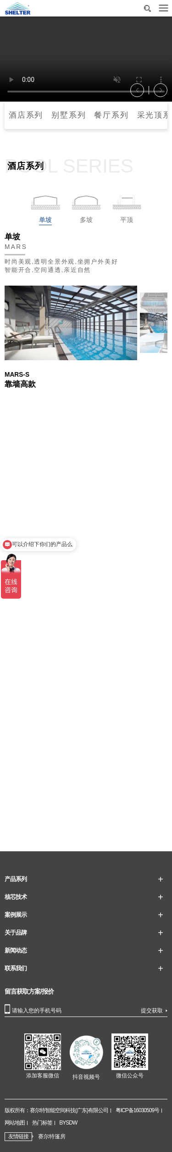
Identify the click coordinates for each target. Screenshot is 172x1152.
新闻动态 (16, 950)
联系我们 (16, 968)
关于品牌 (16, 932)
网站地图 (15, 1122)
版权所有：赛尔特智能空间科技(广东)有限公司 (56, 1110)
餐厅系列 (111, 115)
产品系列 (16, 879)
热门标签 (42, 1122)
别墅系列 (68, 115)
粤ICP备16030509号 (137, 1110)
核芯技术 (16, 896)
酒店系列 (26, 115)
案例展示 (16, 914)
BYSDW (68, 1122)
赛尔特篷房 (52, 1136)
